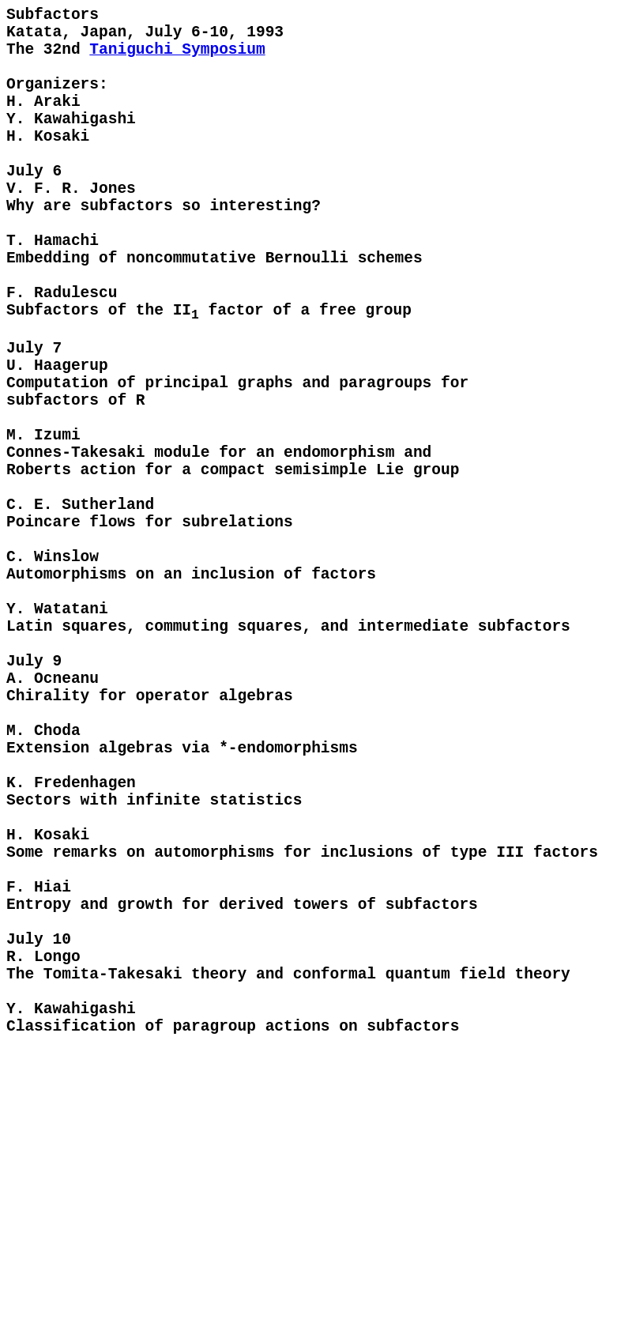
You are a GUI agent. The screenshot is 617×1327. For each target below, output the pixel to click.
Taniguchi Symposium (177, 59)
